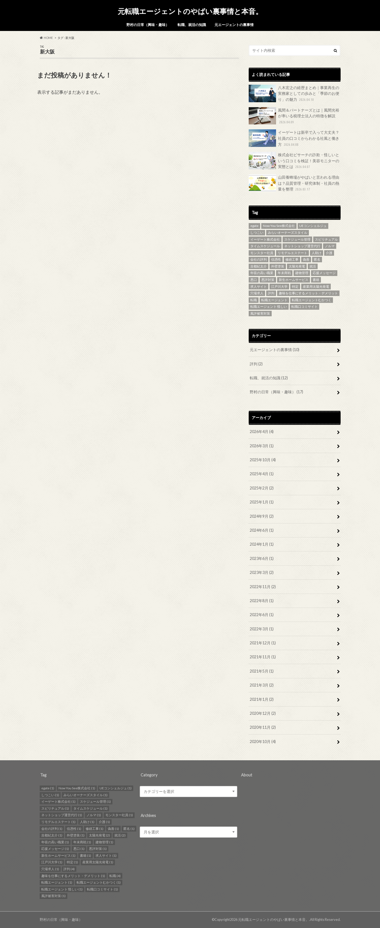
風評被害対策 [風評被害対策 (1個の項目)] (260, 313)
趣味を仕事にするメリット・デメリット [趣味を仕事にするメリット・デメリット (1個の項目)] (308, 293)
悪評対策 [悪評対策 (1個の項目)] (267, 280)
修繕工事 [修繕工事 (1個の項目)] (291, 259)
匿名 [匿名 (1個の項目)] (317, 259)
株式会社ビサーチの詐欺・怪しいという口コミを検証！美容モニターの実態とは (294, 161)
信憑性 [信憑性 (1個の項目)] (276, 259)
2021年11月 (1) (263, 656)
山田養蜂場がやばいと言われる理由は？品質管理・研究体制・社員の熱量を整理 (294, 183)
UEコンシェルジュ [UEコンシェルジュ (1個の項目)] (313, 226)
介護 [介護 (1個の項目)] (329, 253)
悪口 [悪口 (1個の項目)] (253, 280)
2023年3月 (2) (262, 572)
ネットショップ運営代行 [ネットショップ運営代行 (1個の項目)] (302, 246)
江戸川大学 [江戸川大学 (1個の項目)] (279, 286)
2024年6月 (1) (262, 530)
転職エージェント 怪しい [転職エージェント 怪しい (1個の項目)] (268, 306)
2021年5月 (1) (262, 671)
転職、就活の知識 (192, 24)
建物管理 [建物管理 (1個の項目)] (301, 273)
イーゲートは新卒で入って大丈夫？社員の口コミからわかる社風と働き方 (294, 138)
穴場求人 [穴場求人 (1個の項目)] (256, 293)
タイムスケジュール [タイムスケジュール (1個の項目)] (265, 246)
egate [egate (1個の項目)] (254, 226)
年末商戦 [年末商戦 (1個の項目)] (284, 273)
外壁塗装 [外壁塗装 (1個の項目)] (277, 266)
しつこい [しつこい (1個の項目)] (256, 232)
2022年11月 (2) (263, 586)
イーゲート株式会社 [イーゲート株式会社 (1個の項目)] (265, 239)
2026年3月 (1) (262, 445)
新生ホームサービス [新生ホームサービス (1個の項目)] (293, 280)
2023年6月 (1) (262, 558)
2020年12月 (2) (263, 713)
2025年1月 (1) (262, 502)
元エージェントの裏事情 (234, 24)
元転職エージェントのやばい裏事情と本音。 (190, 11)
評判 (256, 363)
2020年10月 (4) (263, 741)
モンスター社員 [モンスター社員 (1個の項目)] (261, 253)
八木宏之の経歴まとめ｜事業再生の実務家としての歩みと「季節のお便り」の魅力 (294, 94)
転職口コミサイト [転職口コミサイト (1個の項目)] (304, 306)
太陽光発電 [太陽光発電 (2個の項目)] (297, 266)
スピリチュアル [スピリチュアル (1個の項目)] (326, 239)
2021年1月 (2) (262, 699)
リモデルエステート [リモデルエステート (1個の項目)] (292, 253)
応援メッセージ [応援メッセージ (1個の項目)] (324, 273)
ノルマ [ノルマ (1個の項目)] (330, 246)
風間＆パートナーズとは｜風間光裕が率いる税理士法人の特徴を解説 (294, 116)
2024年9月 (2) (262, 516)
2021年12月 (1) (263, 643)
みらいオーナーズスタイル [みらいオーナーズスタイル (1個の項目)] (287, 232)
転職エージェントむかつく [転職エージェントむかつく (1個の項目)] (311, 300)
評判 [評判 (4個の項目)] (271, 293)
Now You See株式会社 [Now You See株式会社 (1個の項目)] (279, 226)
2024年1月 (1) (262, 544)
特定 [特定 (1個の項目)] (295, 286)
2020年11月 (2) (263, 727)
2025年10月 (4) (263, 459)
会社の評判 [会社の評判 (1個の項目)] (258, 259)
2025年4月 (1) (262, 473)
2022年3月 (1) (262, 629)
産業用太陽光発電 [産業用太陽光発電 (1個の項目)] (316, 286)
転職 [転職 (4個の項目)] (253, 300)
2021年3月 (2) (262, 685)
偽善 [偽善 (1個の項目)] (306, 259)
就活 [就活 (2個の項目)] (312, 266)
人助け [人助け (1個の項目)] (316, 253)
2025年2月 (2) (262, 488)
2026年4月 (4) (262, 431)
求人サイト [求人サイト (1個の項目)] (258, 286)
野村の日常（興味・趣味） (147, 24)
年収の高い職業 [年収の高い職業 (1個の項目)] (261, 273)
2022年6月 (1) (262, 614)
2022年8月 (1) (262, 600)
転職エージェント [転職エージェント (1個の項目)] (274, 300)
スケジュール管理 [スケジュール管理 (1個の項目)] (297, 239)
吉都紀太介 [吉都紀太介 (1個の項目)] (258, 266)
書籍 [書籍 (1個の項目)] (316, 280)
